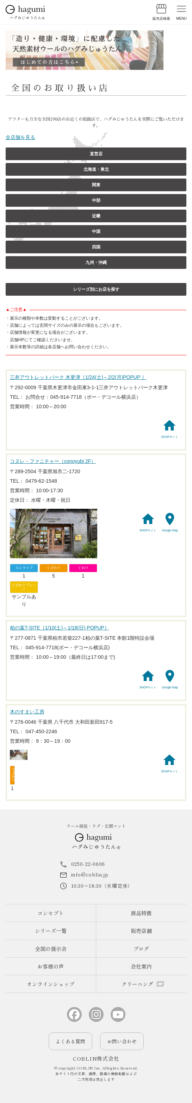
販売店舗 (141, 930)
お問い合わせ (122, 1041)
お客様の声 (50, 966)
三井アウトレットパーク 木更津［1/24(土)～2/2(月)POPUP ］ (78, 377)
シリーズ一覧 (51, 930)
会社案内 (141, 966)
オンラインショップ (50, 984)
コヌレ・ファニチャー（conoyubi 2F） (53, 461)
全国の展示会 (51, 948)
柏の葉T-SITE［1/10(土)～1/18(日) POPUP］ (59, 628)
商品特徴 (141, 913)
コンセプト (50, 913)
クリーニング (137, 984)
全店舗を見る (20, 137)
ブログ (141, 948)
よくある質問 (70, 1041)
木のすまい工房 (27, 712)
